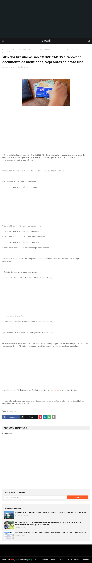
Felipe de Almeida (10, 67)
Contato (53, 560)
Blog (29, 560)
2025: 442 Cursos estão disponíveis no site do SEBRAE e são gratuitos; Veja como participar (51, 532)
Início (36, 560)
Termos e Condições (65, 560)
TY (16, 560)
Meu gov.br (55, 390)
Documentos (17, 50)
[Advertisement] (46, 19)
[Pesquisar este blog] (35, 497)
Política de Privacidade (82, 560)
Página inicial (6, 50)
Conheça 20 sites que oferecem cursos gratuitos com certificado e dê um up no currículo (50, 512)
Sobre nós (44, 560)
